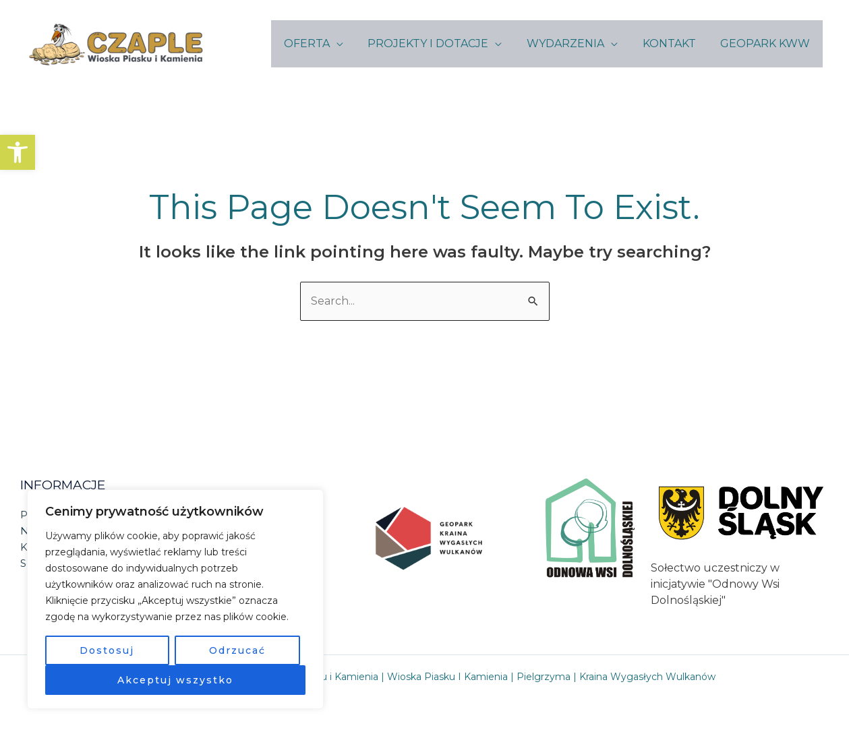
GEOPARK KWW (767, 43)
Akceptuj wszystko (175, 680)
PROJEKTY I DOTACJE (439, 43)
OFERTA (321, 43)
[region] (175, 599)
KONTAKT (674, 43)
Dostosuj (107, 650)
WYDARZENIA (573, 43)
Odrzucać (237, 650)
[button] (17, 152)
